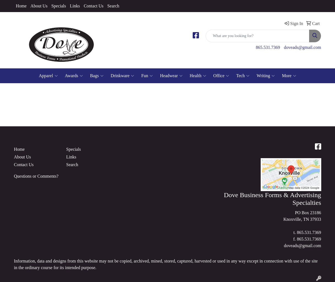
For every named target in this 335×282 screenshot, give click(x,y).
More (289, 75)
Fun (147, 75)
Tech (242, 75)
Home (21, 6)
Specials (58, 6)
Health (198, 75)
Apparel (48, 75)
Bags (97, 75)
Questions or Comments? (36, 176)
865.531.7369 (268, 47)
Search (113, 6)
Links (75, 6)
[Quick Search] (257, 36)
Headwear (171, 75)
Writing (266, 75)
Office (221, 75)
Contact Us (94, 6)
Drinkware (122, 75)
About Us (39, 6)
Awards (74, 75)
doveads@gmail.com (302, 47)
